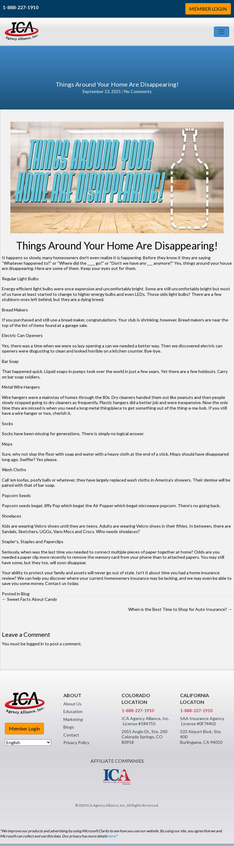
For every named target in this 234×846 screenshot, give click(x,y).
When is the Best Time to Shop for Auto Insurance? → (180, 609)
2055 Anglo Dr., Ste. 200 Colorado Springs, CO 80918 (144, 737)
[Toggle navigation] (221, 32)
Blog (25, 593)
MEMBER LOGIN (208, 9)
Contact (71, 734)
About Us (72, 703)
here (111, 836)
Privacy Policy (76, 742)
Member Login (24, 728)
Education (73, 711)
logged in (35, 643)
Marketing (73, 719)
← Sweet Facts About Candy (29, 599)
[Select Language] (28, 742)
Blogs (68, 726)
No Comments (138, 91)
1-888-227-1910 (20, 7)
